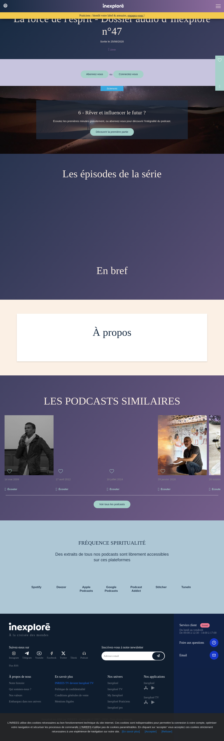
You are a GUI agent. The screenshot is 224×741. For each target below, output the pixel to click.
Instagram (14, 655)
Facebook (51, 655)
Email (198, 655)
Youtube (39, 655)
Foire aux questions (198, 642)
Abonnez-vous (94, 74)
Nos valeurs (15, 695)
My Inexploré (115, 695)
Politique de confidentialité (70, 689)
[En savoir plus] (131, 731)
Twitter (63, 655)
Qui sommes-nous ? (20, 689)
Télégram (27, 655)
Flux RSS (13, 665)
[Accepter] (151, 731)
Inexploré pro (115, 707)
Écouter (12, 489)
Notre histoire (16, 683)
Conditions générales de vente (71, 695)
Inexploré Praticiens (118, 701)
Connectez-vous (128, 74)
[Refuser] (167, 731)
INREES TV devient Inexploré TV (74, 683)
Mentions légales (64, 701)
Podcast (84, 655)
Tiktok (73, 657)
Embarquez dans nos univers (25, 701)
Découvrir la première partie (112, 131)
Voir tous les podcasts (112, 504)
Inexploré (112, 683)
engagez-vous (136, 15)
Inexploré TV (114, 689)
